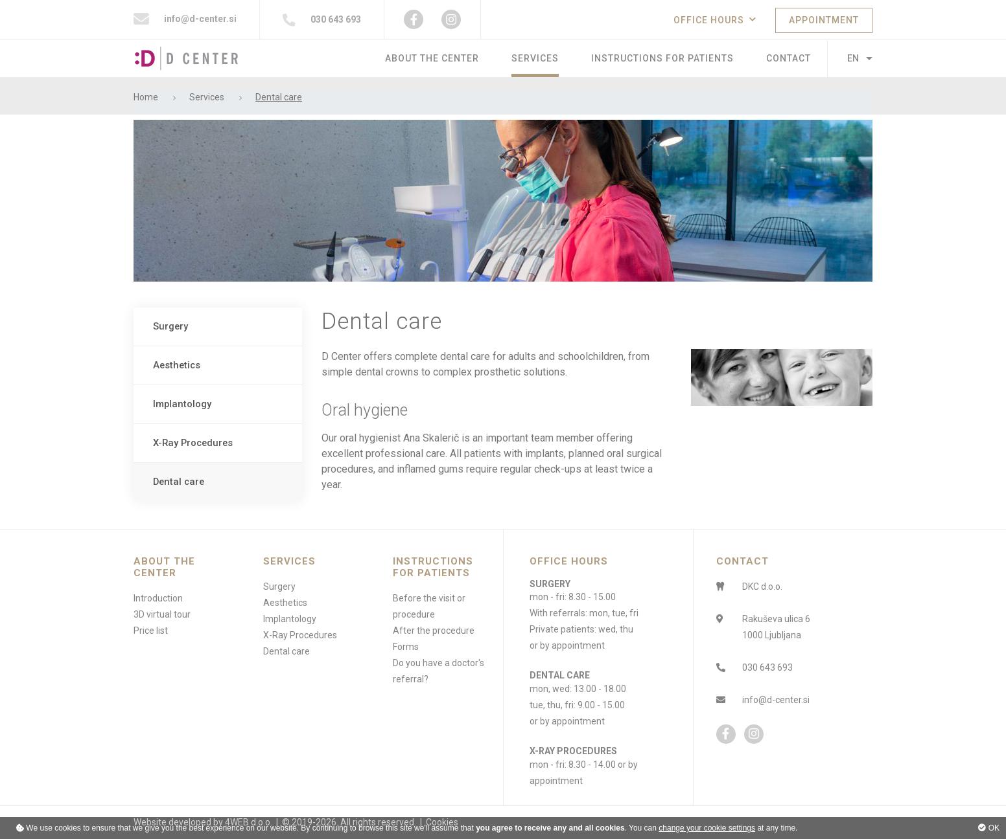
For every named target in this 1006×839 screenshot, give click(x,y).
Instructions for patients (662, 58)
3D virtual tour (162, 614)
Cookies (442, 822)
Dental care (178, 481)
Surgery (170, 326)
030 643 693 (322, 20)
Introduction (158, 598)
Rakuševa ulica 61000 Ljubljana (776, 627)
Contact (788, 58)
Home (146, 97)
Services (535, 58)
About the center (432, 58)
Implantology (182, 404)
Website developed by (178, 822)
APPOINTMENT (824, 20)
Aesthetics (176, 365)
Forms (406, 647)
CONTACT (742, 561)
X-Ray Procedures (193, 443)
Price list (151, 630)
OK (989, 828)
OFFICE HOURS (708, 20)
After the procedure (433, 630)
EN (853, 58)
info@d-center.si (185, 19)
